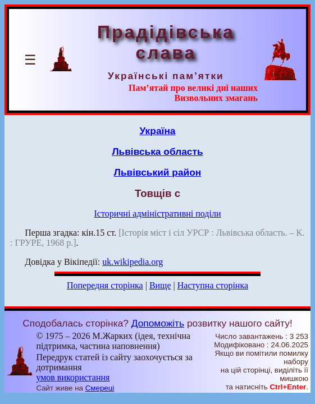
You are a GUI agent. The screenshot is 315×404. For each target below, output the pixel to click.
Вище (160, 285)
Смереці (100, 388)
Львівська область (157, 151)
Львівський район (158, 172)
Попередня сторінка (105, 285)
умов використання (72, 377)
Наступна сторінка (212, 285)
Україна (158, 130)
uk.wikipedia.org (132, 262)
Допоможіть (157, 323)
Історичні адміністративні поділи (157, 213)
